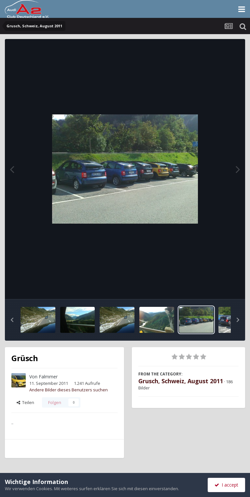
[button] (12, 320)
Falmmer (48, 376)
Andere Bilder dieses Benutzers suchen (68, 390)
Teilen (25, 402)
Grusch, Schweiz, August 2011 (180, 381)
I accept (226, 485)
